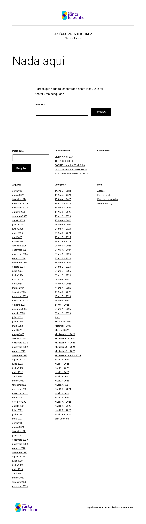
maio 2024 (17, 279)
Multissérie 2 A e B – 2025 (68, 355)
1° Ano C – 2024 (63, 191)
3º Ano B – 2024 (63, 262)
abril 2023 (17, 330)
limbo (57, 317)
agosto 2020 (18, 456)
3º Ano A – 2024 (63, 250)
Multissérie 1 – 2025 (65, 338)
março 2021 (18, 427)
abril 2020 (17, 473)
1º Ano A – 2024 (63, 195)
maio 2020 (17, 469)
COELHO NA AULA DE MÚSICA (70, 165)
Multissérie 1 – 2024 (65, 334)
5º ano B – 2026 (63, 313)
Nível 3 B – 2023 (63, 410)
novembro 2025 (20, 207)
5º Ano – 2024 (62, 300)
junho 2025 (17, 228)
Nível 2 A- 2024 (62, 385)
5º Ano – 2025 (62, 304)
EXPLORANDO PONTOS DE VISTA (71, 173)
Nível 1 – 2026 (62, 368)
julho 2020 (17, 461)
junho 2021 (17, 414)
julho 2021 (17, 410)
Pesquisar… (41, 104)
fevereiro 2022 (19, 385)
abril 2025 (17, 237)
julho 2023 (17, 317)
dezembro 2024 (20, 250)
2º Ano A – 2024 (63, 220)
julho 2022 (17, 363)
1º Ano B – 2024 (63, 207)
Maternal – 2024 (63, 321)
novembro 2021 (20, 393)
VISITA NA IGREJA (64, 156)
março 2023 (18, 334)
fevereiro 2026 (19, 199)
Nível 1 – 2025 (62, 363)
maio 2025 (17, 233)
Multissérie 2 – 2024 (65, 347)
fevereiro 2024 (19, 292)
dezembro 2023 (20, 296)
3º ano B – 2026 (63, 271)
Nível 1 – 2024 (62, 359)
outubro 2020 (18, 448)
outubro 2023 (18, 304)
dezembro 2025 (20, 203)
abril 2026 (17, 191)
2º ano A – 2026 (63, 228)
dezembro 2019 (20, 486)
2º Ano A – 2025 (63, 224)
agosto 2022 (18, 359)
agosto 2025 (18, 220)
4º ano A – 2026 (63, 288)
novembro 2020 (20, 444)
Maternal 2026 (62, 330)
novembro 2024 (20, 254)
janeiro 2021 (18, 435)
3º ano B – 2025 (63, 266)
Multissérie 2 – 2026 (65, 351)
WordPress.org (104, 203)
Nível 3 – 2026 (62, 397)
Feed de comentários (107, 199)
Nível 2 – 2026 (62, 380)
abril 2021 (17, 423)
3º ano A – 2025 (63, 254)
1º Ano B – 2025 (63, 212)
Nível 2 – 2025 (62, 376)
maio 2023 (17, 326)
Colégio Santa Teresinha (73, 34)
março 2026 (18, 195)
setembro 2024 (19, 262)
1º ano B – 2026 (63, 216)
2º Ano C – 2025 (63, 245)
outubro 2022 (18, 351)
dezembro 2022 (20, 342)
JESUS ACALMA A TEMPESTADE (71, 169)
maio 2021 (17, 418)
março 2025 (18, 241)
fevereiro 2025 (19, 245)
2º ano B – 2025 (63, 237)
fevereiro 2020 (19, 482)
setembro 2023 (19, 309)
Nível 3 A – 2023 (63, 406)
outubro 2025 (18, 212)
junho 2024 (17, 275)
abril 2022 (17, 376)
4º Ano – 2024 (62, 279)
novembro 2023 (20, 300)
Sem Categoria (62, 418)
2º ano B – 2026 (63, 241)
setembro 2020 (19, 452)
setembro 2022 (19, 355)
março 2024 (18, 288)
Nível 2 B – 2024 (63, 389)
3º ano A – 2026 (63, 258)
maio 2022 (17, 372)
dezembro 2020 (20, 439)
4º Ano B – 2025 (63, 292)
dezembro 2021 (20, 389)
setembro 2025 (19, 216)
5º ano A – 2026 (63, 309)
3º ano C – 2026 (63, 275)
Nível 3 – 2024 (62, 393)
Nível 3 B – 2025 (63, 414)
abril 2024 (17, 283)
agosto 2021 (18, 406)
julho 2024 (17, 271)
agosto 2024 (18, 266)
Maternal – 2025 (63, 326)
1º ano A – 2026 (63, 203)
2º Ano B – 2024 (63, 233)
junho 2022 (17, 368)
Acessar (101, 191)
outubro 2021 (18, 397)
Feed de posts (104, 195)
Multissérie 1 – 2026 (65, 342)
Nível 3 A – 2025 (63, 401)
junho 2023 (17, 321)
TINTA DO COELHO (64, 161)
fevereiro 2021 (19, 431)
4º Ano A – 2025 (63, 283)
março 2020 (18, 477)
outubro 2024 (18, 258)
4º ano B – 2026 (63, 296)
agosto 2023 (18, 313)
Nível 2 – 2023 (62, 372)
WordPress (127, 507)
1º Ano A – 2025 (63, 199)
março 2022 (18, 380)
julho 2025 (17, 224)
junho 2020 (17, 465)
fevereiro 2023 (19, 338)
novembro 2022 (20, 347)
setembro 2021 (19, 401)
